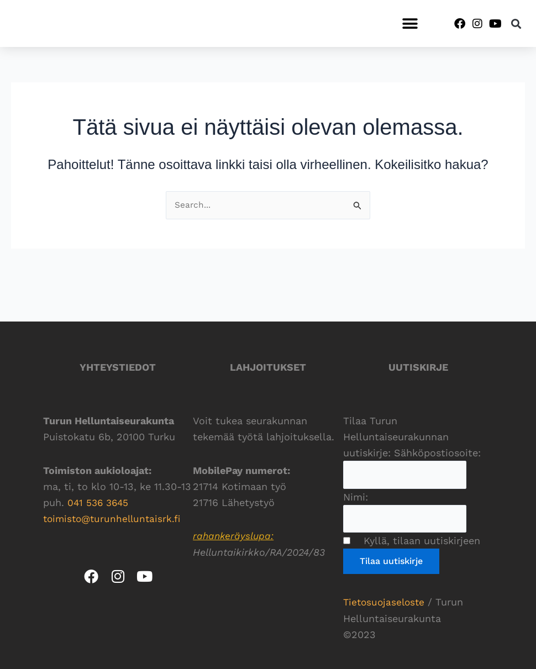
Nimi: (355, 496)
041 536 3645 (99, 501)
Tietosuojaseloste (385, 602)
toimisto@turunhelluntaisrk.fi (114, 517)
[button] (409, 23)
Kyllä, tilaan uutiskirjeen (417, 541)
